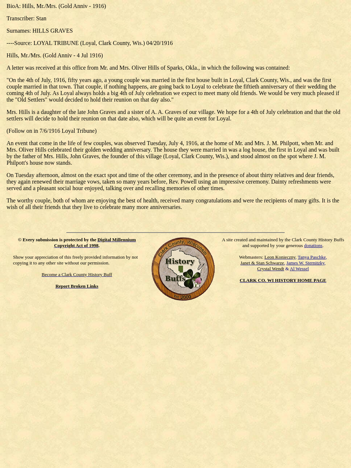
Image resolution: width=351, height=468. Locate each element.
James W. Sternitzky (305, 263)
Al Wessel (299, 268)
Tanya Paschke (312, 257)
